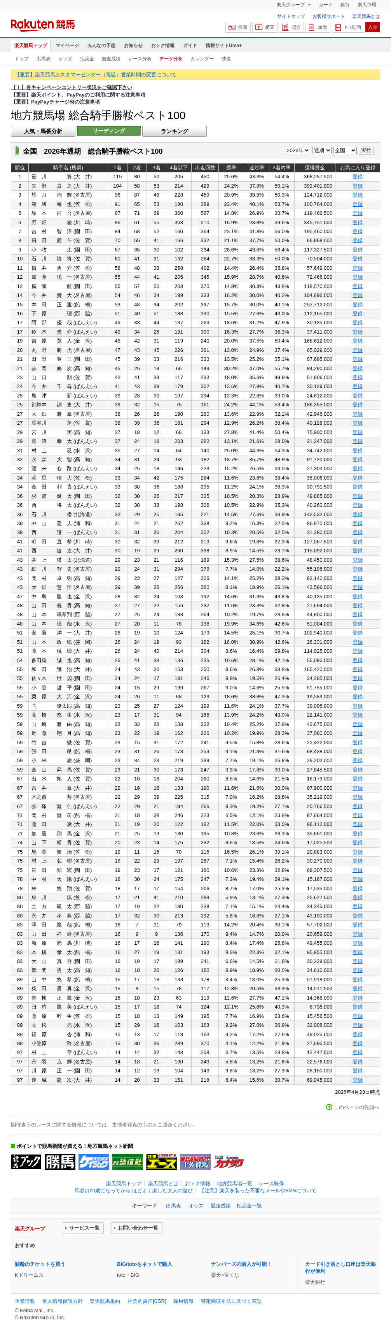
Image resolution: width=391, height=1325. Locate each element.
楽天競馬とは (366, 16)
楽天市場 (367, 4)
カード (326, 4)
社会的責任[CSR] (146, 1301)
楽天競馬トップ (30, 45)
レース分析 (140, 59)
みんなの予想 (101, 45)
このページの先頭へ (356, 1107)
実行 (366, 150)
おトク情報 (163, 45)
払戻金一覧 (249, 1206)
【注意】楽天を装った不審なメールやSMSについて (257, 1190)
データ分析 (171, 59)
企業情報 (25, 1301)
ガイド (190, 45)
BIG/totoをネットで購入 (144, 1264)
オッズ (65, 59)
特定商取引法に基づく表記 (231, 1301)
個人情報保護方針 (62, 1301)
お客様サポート (328, 16)
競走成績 (111, 59)
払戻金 (87, 59)
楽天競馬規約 (105, 1301)
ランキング (174, 131)
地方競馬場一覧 (234, 1183)
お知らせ (133, 45)
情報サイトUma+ (224, 45)
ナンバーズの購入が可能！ (241, 1264)
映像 (226, 59)
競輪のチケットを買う (40, 1264)
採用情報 (183, 1301)
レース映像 (271, 1183)
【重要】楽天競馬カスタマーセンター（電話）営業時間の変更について (95, 74)
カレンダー (202, 59)
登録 (358, 176)
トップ (22, 59)
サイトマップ (291, 16)
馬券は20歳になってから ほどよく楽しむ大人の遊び (134, 1190)
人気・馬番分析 (43, 131)
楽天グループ (291, 4)
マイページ (67, 45)
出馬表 (44, 59)
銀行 (345, 4)
